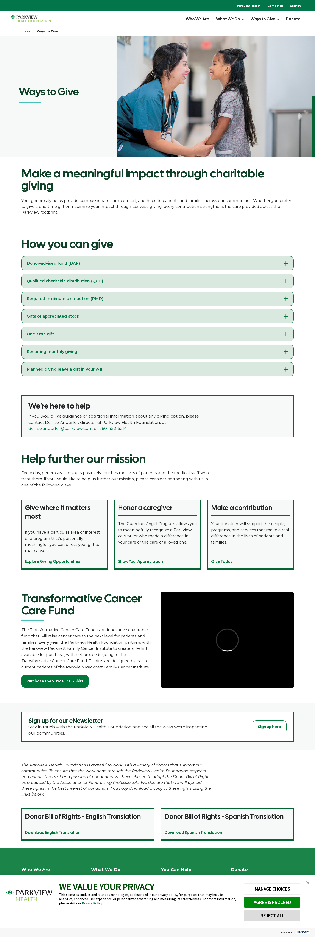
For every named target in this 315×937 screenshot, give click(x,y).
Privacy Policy (92, 903)
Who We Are (197, 18)
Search (295, 6)
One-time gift (40, 334)
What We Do (228, 18)
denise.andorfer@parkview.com (60, 428)
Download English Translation (53, 832)
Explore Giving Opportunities (52, 561)
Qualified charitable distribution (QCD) (65, 281)
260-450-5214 (113, 428)
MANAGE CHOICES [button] (272, 889)
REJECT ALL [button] (272, 916)
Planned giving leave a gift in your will (64, 369)
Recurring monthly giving (52, 351)
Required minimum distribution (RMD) (65, 298)
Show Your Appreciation (140, 561)
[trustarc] (302, 932)
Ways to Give (263, 18)
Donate (293, 18)
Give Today (222, 561)
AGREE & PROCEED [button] (272, 902)
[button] (308, 883)
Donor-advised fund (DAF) (53, 263)
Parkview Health (248, 6)
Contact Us (275, 6)
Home (26, 31)
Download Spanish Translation (193, 832)
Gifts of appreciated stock (53, 316)
